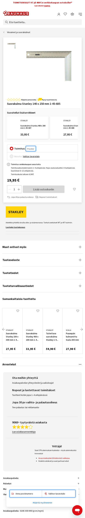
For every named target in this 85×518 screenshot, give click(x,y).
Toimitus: (19, 148)
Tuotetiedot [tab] (10, 273)
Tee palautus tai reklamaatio (25, 407)
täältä (47, 5)
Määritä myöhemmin (42, 502)
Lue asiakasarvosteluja (24, 431)
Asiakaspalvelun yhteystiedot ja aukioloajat (33, 382)
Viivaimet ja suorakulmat (18, 32)
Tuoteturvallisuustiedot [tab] (18, 286)
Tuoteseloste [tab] (11, 260)
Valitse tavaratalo (31, 156)
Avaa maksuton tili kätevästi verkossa (54, 458)
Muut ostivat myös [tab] (14, 247)
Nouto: (18, 156)
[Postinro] (30, 148)
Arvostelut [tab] (9, 364)
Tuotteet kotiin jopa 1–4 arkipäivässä (29, 395)
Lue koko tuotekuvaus (15, 227)
